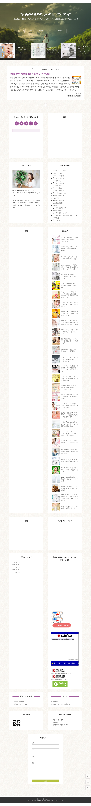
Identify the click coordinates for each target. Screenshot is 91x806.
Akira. (52, 801)
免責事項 (55, 722)
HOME (30, 31)
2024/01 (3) (15, 572)
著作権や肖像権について (60, 725)
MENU (87, 782)
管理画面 (55, 702)
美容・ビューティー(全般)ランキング (61, 673)
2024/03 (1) (15, 567)
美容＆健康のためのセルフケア (45, 14)
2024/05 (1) (15, 562)
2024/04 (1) (15, 565)
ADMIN (60, 31)
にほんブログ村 (56, 616)
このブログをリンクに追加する (60, 704)
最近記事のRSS (19, 702)
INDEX (41, 31)
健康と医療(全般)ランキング (59, 679)
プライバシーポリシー (59, 720)
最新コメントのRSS (20, 704)
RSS (50, 31)
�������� (73, 659)
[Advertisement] (65, 138)
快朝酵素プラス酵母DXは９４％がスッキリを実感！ (30, 74)
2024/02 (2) (15, 570)
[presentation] (3, 50)
